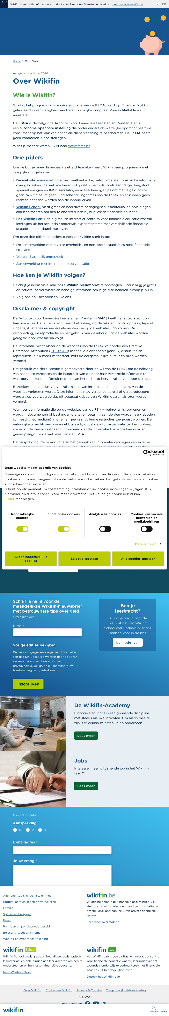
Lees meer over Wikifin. (127, 4)
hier (11, 499)
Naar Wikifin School (17, 972)
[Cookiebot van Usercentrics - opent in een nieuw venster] (146, 453)
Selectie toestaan (84, 559)
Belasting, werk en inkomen (22, 932)
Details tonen (145, 544)
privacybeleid (22, 666)
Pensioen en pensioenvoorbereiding (28, 926)
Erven (7, 920)
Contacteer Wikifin (58, 990)
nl (158, 4)
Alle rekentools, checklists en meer (28, 895)
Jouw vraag (24, 860)
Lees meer (86, 736)
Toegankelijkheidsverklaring (126, 990)
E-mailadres (24, 842)
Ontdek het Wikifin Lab (103, 976)
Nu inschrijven (128, 642)
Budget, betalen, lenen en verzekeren (29, 902)
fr (164, 4)
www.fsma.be (79, 146)
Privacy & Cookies (89, 990)
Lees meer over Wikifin (103, 922)
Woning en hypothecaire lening (25, 939)
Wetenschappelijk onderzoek (39, 257)
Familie (8, 908)
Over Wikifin (32, 990)
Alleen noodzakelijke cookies (30, 559)
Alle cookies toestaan (138, 559)
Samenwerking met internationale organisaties (53, 263)
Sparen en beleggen (17, 914)
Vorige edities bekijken (34, 645)
